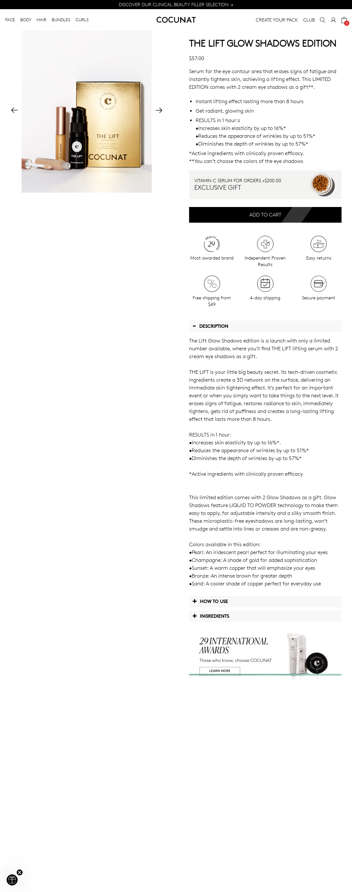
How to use (210, 601)
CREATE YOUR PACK (277, 20)
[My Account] (333, 20)
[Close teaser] (19, 872)
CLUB (309, 20)
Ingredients (210, 615)
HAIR (41, 19)
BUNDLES (61, 19)
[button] (12, 879)
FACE (10, 19)
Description (210, 325)
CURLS (82, 19)
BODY (25, 19)
